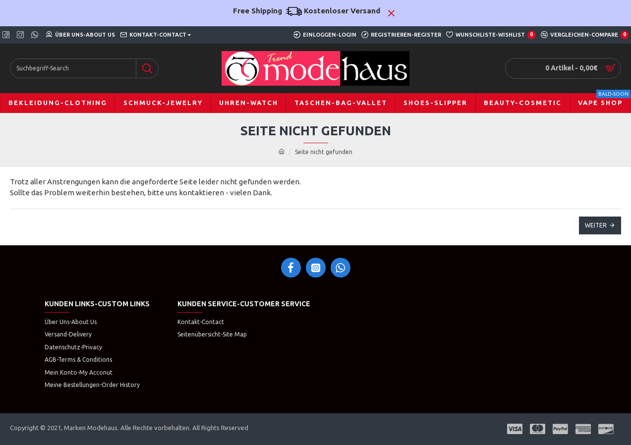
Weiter (596, 225)
